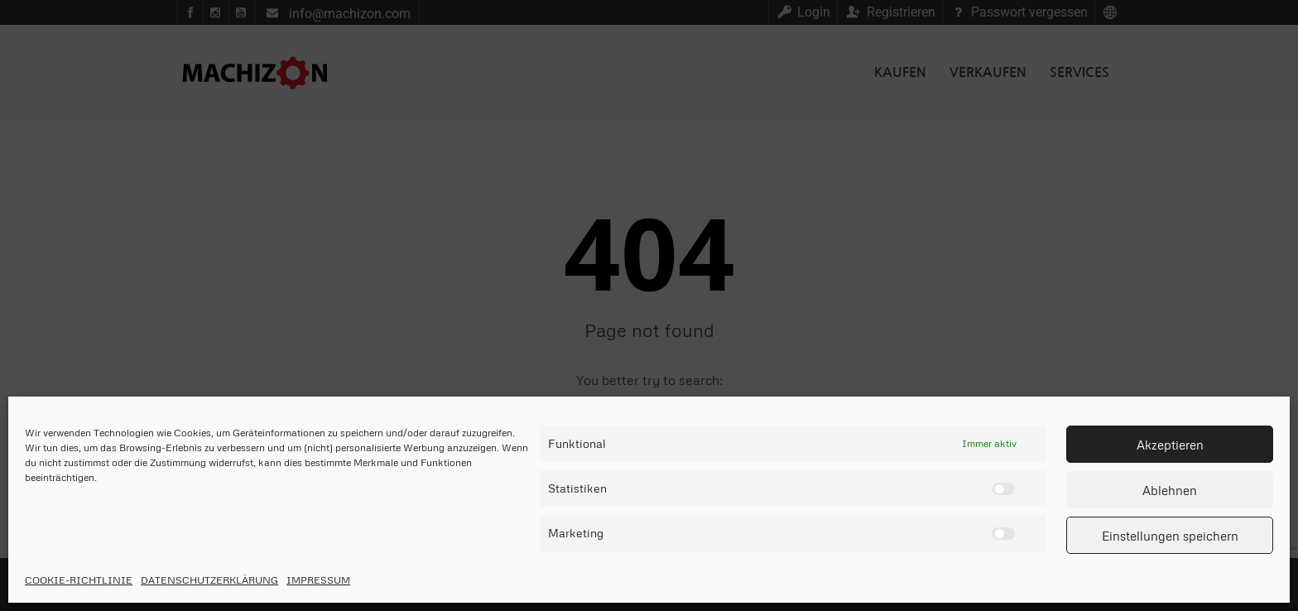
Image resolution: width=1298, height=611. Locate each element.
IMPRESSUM (318, 580)
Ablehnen (1169, 490)
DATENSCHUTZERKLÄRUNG (209, 580)
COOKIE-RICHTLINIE (78, 580)
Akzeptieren (1170, 444)
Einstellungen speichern (1170, 535)
